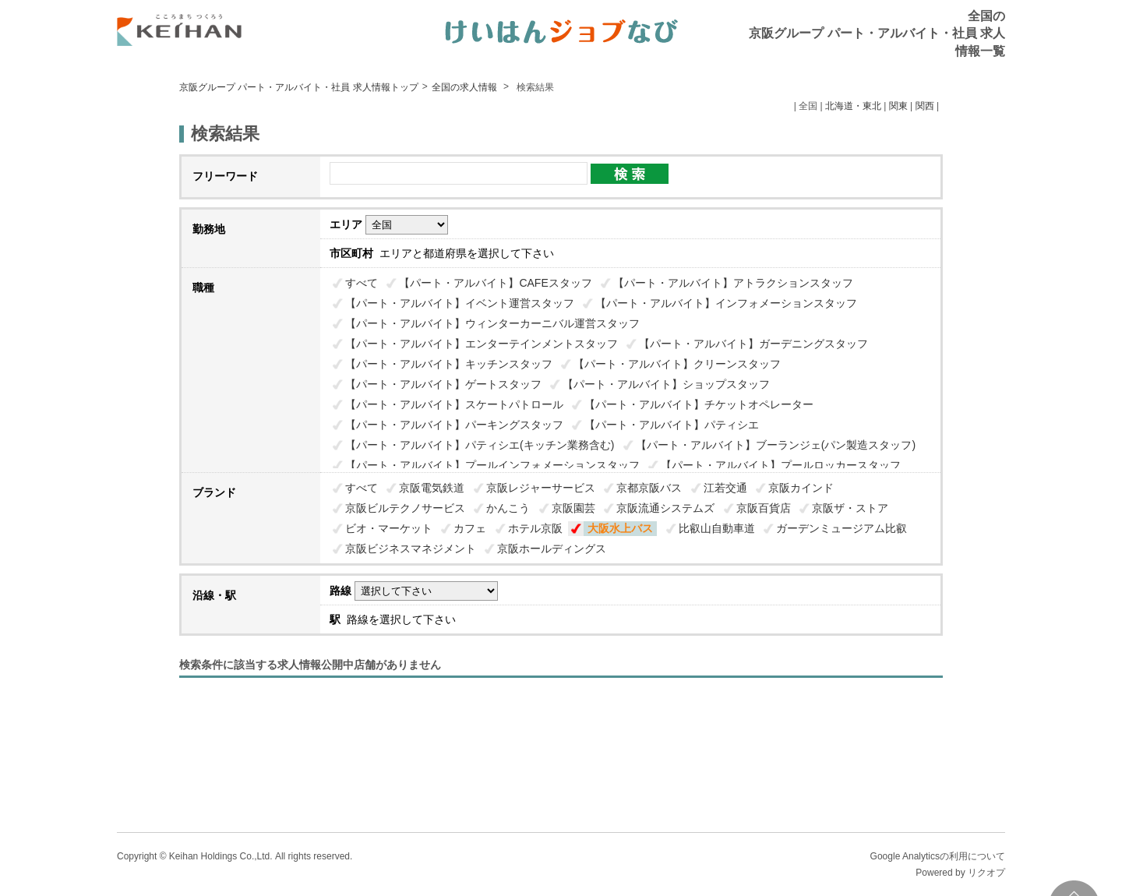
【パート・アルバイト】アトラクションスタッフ (733, 283)
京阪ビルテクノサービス (405, 508)
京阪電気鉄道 (431, 488)
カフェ (469, 528)
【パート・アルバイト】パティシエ (671, 424)
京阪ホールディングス (551, 548)
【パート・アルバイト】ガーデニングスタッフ (753, 343)
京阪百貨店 (763, 508)
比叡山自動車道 (717, 528)
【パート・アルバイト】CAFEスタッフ (495, 283)
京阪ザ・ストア (850, 508)
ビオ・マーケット (388, 528)
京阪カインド (801, 488)
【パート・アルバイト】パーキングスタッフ (454, 424)
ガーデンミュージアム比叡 (841, 528)
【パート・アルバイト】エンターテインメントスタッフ (481, 343)
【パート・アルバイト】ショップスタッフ (666, 384)
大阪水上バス (620, 528)
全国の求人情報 (465, 87)
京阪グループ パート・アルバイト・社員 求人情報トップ (298, 87)
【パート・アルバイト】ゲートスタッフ (443, 384)
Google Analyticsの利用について (937, 856)
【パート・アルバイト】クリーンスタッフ (677, 364)
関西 (925, 106)
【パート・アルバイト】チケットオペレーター (698, 404)
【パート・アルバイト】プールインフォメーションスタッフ (492, 465)
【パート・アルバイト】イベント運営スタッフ (459, 303)
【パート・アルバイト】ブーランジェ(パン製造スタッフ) (776, 445)
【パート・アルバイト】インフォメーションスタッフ (726, 303)
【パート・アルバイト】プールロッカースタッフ (781, 465)
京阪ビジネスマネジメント (410, 548)
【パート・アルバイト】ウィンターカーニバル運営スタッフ (492, 323)
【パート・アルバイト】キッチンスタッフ (448, 364)
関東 (898, 106)
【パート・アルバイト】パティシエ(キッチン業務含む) (479, 445)
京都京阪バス (649, 488)
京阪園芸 (573, 508)
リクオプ (986, 872)
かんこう (508, 508)
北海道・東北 (853, 106)
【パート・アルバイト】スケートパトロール (454, 404)
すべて (361, 283)
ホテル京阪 (535, 528)
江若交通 (725, 488)
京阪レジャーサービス (540, 488)
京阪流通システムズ (665, 508)
